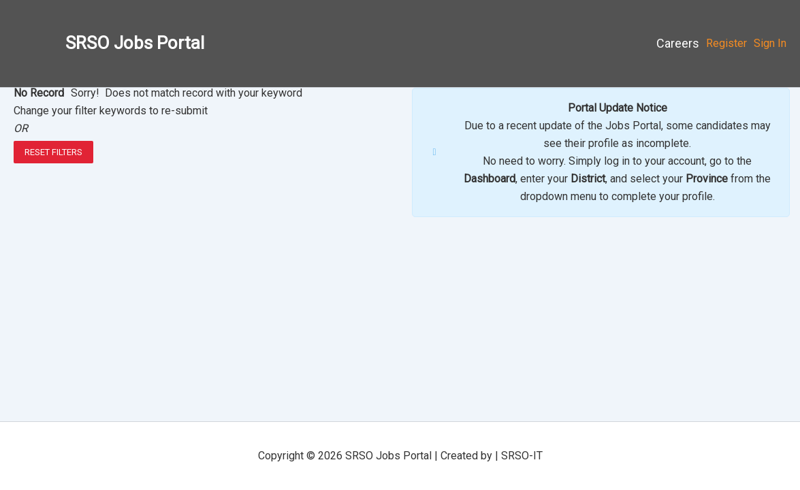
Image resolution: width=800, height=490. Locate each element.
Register (726, 43)
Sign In (770, 43)
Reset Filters (53, 152)
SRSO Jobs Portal (134, 43)
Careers (677, 43)
